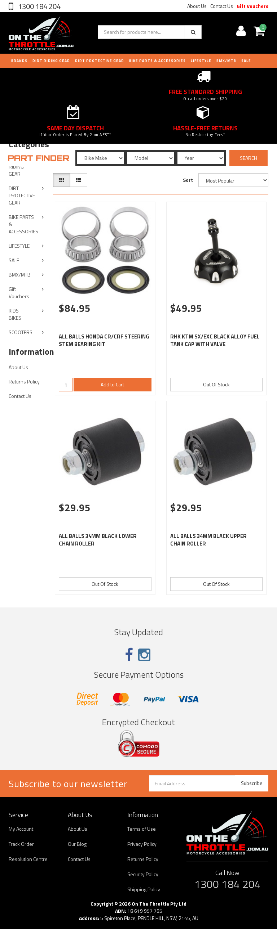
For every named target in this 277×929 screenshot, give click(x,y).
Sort (188, 180)
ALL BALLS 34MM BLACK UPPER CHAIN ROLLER (208, 540)
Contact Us (221, 6)
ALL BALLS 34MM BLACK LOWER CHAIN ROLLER (98, 540)
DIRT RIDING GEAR (51, 60)
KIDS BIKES (15, 314)
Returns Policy (24, 381)
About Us (197, 6)
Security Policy (142, 874)
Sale (246, 60)
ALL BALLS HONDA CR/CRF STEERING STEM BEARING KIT (104, 340)
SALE (14, 260)
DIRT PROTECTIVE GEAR (99, 60)
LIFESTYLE (201, 60)
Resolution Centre (28, 859)
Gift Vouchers (252, 6)
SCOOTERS (20, 332)
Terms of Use (141, 828)
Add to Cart (112, 384)
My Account (21, 828)
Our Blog (77, 844)
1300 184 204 (39, 6)
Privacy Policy (142, 844)
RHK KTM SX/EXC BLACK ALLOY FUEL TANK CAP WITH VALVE (215, 340)
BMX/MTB (226, 60)
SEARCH (248, 158)
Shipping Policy (143, 889)
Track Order (21, 844)
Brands (19, 60)
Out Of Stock (216, 384)
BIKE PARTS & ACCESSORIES (157, 60)
